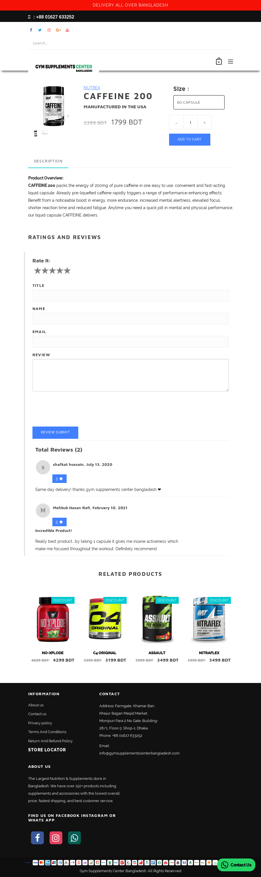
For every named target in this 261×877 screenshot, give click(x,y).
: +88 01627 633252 (51, 17)
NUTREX (92, 87)
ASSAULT (157, 653)
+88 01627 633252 (127, 735)
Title (38, 285)
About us (36, 705)
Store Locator (47, 750)
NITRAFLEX (209, 653)
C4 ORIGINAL (104, 653)
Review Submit (55, 432)
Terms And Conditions (47, 732)
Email (39, 331)
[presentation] (75, 410)
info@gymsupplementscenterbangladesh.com (139, 753)
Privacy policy (40, 723)
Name (39, 308)
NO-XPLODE (52, 653)
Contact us (37, 714)
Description (48, 160)
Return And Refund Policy (50, 741)
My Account (213, 30)
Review (41, 354)
